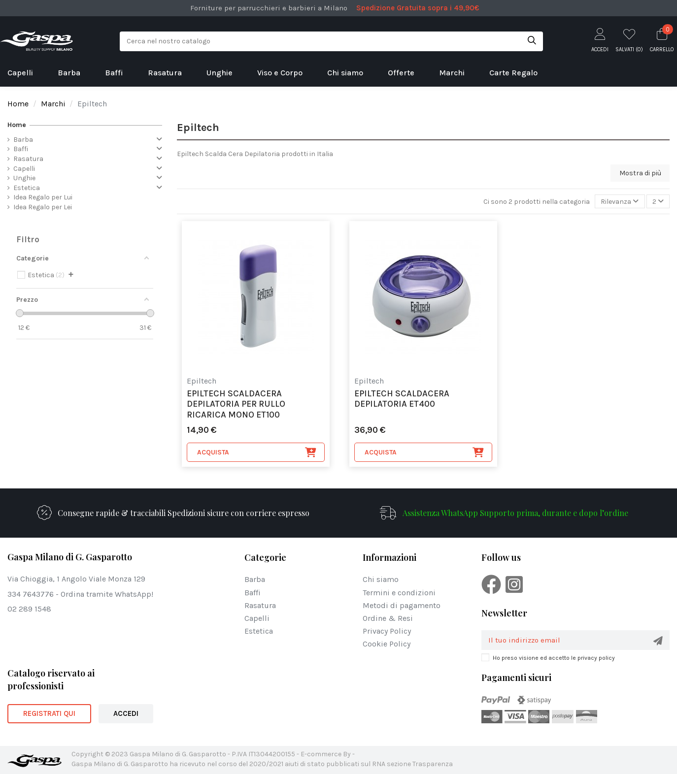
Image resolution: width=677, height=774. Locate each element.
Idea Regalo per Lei (42, 207)
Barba (23, 139)
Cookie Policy (386, 643)
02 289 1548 (29, 608)
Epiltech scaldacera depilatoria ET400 (401, 399)
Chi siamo (381, 579)
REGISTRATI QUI (49, 713)
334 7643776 (30, 594)
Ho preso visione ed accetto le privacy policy (554, 657)
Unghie (24, 178)
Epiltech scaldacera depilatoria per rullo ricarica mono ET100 (236, 404)
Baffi (20, 149)
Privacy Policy (387, 631)
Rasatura (28, 159)
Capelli (24, 168)
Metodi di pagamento (401, 605)
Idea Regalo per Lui (42, 197)
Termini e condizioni (399, 592)
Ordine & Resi (388, 618)
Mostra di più (640, 173)
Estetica (26, 188)
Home (16, 125)
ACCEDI (125, 713)
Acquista (257, 452)
